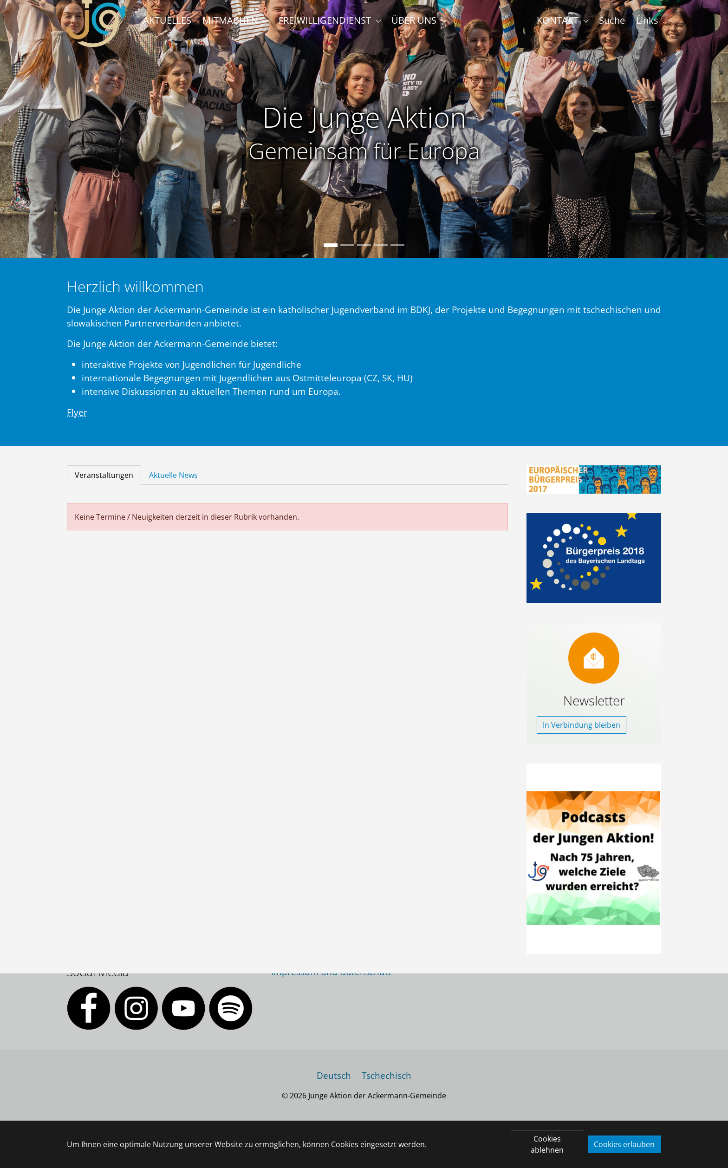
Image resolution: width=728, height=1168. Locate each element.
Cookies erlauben (624, 1144)
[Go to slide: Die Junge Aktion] (331, 265)
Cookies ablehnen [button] (547, 1144)
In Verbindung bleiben (581, 745)
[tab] (104, 495)
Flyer (77, 432)
